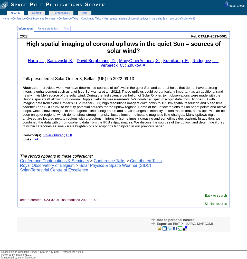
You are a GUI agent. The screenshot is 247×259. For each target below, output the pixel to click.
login (242, 5)
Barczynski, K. (60, 61)
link (36, 139)
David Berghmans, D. (96, 61)
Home (6, 18)
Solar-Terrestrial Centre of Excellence (54, 170)
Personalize (60, 13)
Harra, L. (36, 61)
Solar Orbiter (53, 135)
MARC (190, 224)
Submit (36, 13)
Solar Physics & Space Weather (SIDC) (115, 165)
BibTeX (178, 224)
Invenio (20, 254)
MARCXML (205, 224)
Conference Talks (68, 18)
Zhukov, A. (136, 65)
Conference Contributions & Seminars (33, 18)
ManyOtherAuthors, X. (139, 61)
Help (85, 13)
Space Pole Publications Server (58, 4)
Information (25, 28)
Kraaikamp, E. (176, 61)
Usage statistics (48, 28)
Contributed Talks (91, 18)
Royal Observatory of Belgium (47, 165)
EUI (69, 135)
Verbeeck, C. (112, 65)
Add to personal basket (175, 220)
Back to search (216, 195)
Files (66, 28)
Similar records (216, 204)
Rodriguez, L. (205, 61)
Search (15, 13)
